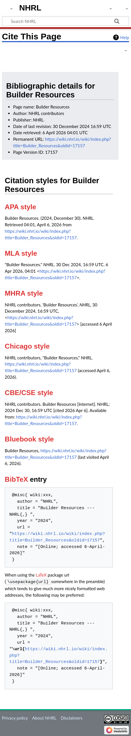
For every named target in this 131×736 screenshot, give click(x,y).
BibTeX (16, 479)
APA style (20, 207)
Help (124, 37)
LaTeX (41, 574)
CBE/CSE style (29, 392)
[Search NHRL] (65, 20)
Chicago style (27, 346)
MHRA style (24, 293)
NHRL (30, 7)
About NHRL (44, 717)
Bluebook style (29, 439)
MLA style (21, 253)
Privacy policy (15, 717)
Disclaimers (71, 717)
